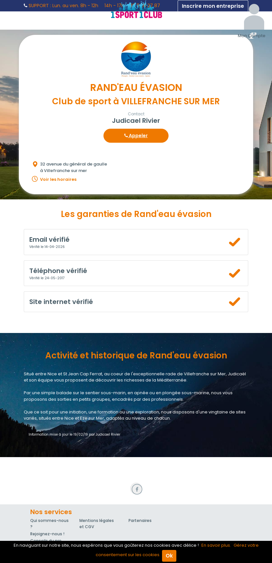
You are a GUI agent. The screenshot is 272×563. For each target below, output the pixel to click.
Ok (169, 555)
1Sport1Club (136, 9)
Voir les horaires (58, 179)
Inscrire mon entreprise (213, 6)
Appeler (136, 135)
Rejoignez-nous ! (47, 534)
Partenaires (140, 520)
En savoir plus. (216, 545)
